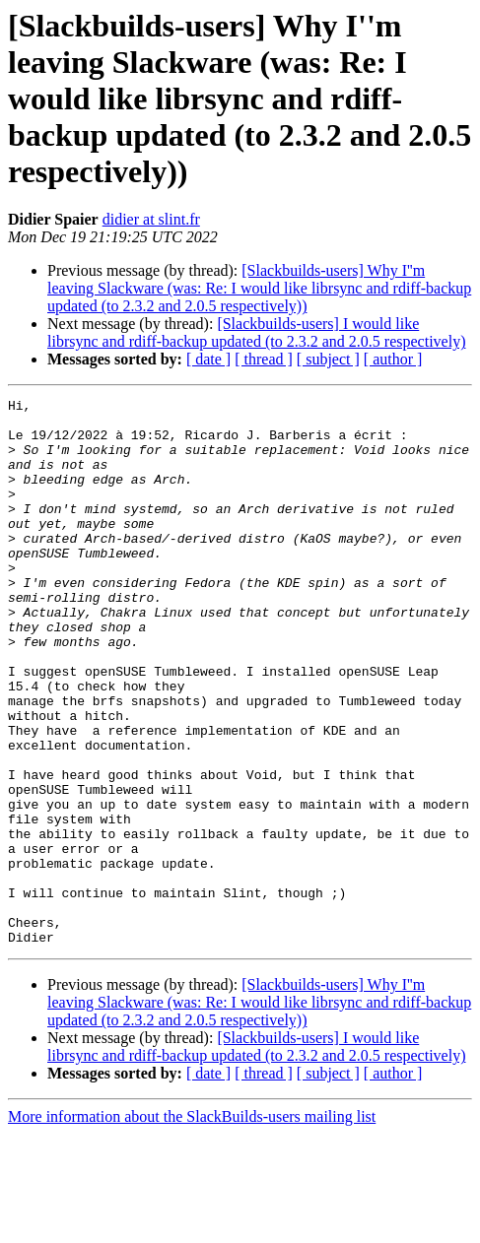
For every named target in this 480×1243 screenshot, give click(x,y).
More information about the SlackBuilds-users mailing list (192, 1225)
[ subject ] (328, 359)
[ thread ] (264, 359)
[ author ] (393, 359)
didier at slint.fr (151, 219)
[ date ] (208, 359)
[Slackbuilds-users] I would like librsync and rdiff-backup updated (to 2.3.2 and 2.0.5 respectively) (256, 332)
